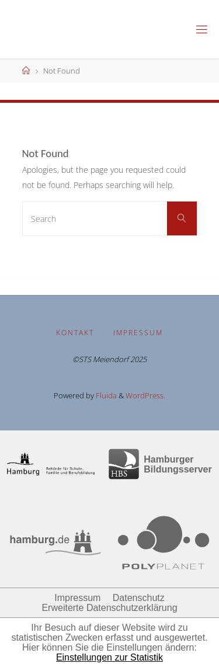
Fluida (105, 395)
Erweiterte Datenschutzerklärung (109, 608)
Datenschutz (139, 598)
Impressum (138, 332)
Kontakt (75, 332)
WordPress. (145, 395)
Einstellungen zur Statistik (109, 657)
